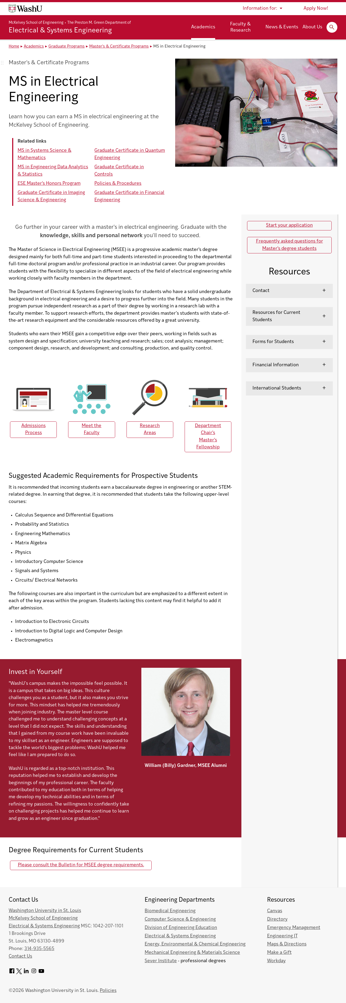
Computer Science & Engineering (180, 919)
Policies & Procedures (117, 183)
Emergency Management (293, 927)
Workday (276, 961)
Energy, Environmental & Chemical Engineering (195, 944)
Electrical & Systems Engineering (60, 30)
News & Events (281, 27)
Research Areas (150, 429)
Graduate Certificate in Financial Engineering (129, 196)
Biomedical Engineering (170, 911)
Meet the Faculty (91, 429)
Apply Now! (316, 8)
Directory (277, 919)
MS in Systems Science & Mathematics (44, 154)
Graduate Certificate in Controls (119, 170)
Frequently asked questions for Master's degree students (289, 245)
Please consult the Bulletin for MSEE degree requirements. (81, 865)
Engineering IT (282, 936)
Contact (261, 291)
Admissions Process (33, 429)
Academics (203, 27)
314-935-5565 (39, 949)
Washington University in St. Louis (45, 910)
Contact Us (20, 956)
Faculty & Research (240, 27)
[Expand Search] (332, 27)
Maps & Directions (287, 944)
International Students (276, 388)
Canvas (274, 911)
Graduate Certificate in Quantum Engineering (129, 154)
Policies (108, 990)
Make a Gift (279, 952)
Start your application (289, 225)
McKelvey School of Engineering (36, 23)
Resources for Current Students (276, 316)
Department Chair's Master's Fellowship (208, 436)
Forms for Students (273, 342)
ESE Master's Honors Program (49, 183)
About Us (312, 27)
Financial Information (275, 365)
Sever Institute (161, 961)
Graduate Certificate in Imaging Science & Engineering (51, 196)
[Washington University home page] (25, 9)
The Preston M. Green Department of (99, 23)
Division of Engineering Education (181, 927)
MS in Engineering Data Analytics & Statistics (53, 170)
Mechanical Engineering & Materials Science (192, 952)
